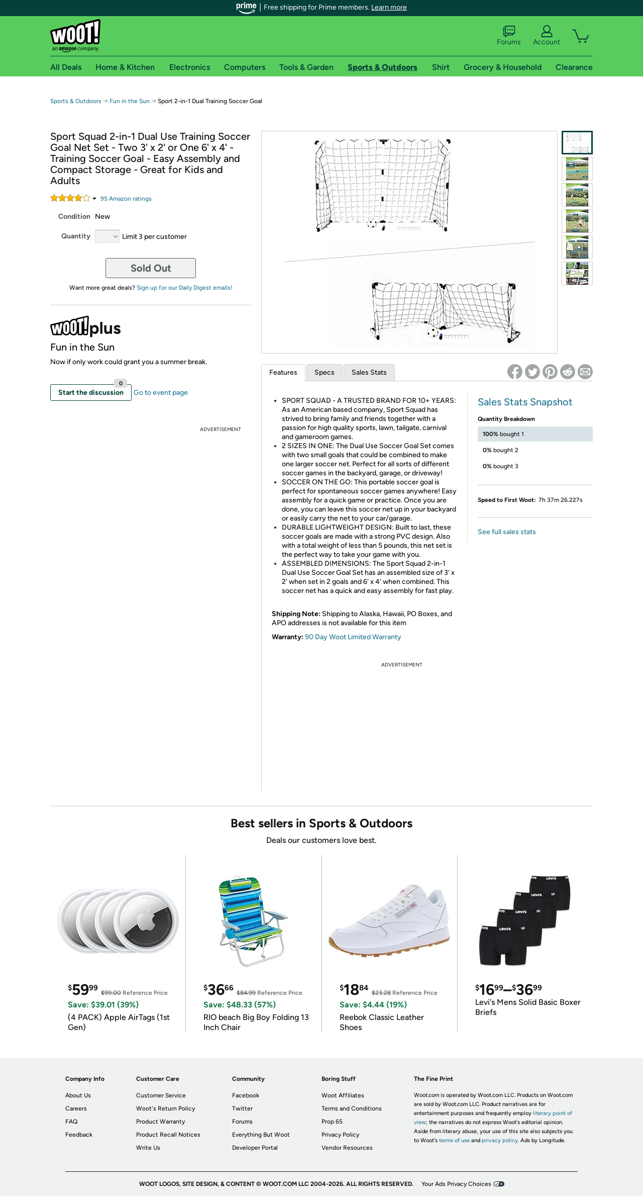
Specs (324, 372)
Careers (76, 1108)
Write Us (148, 1147)
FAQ (71, 1121)
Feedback (78, 1134)
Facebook (245, 1095)
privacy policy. (500, 1140)
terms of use (454, 1140)
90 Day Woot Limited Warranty (353, 637)
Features (283, 372)
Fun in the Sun (130, 101)
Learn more (389, 7)
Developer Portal (255, 1147)
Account (546, 35)
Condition (74, 216)
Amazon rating (126, 198)
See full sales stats (507, 532)
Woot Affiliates (343, 1095)
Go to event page (161, 392)
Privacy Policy (340, 1134)
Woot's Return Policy (165, 1108)
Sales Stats (369, 372)
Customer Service (161, 1095)
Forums (509, 35)
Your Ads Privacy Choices (456, 1183)
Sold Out (151, 268)
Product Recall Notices (168, 1134)
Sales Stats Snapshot (525, 402)
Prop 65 (332, 1121)
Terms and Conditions (352, 1108)
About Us (78, 1095)
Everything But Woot (261, 1134)
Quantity (75, 236)
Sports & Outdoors (75, 101)
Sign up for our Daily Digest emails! (185, 287)
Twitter (242, 1108)
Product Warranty (160, 1121)
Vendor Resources (347, 1147)
